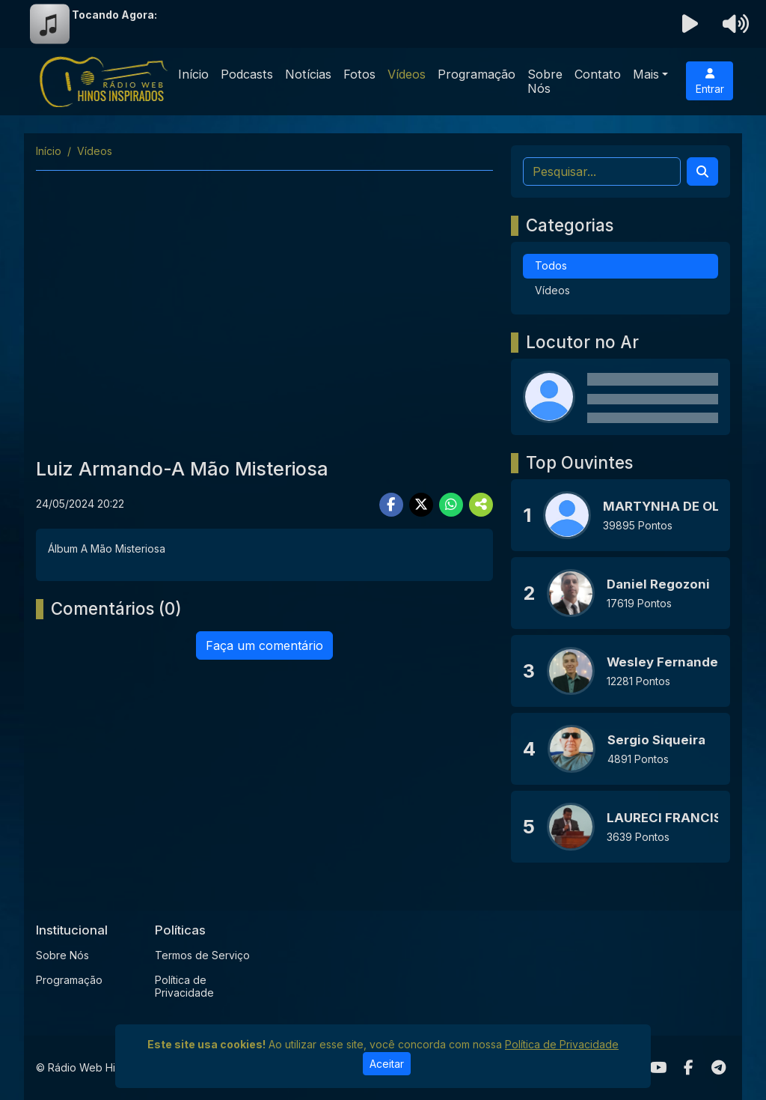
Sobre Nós (545, 81)
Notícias (308, 74)
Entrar (710, 81)
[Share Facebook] (391, 505)
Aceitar (387, 1063)
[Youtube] (658, 1068)
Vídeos (406, 74)
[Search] (702, 171)
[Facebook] (688, 1068)
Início (193, 74)
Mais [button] (646, 74)
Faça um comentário (264, 645)
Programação (476, 74)
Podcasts (247, 74)
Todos (551, 265)
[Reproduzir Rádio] (690, 24)
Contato (597, 74)
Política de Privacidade (184, 986)
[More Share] (481, 505)
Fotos (359, 74)
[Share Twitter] (421, 505)
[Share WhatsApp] (451, 505)
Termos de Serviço (202, 955)
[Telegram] (718, 1068)
